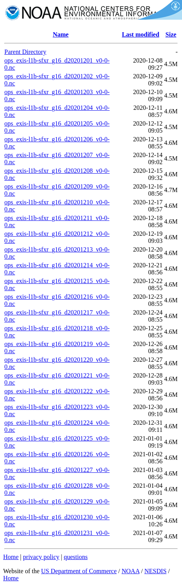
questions (75, 557)
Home (11, 557)
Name (61, 34)
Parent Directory (25, 51)
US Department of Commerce (79, 571)
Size (170, 34)
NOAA (130, 571)
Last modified (140, 34)
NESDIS (155, 571)
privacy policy (41, 557)
